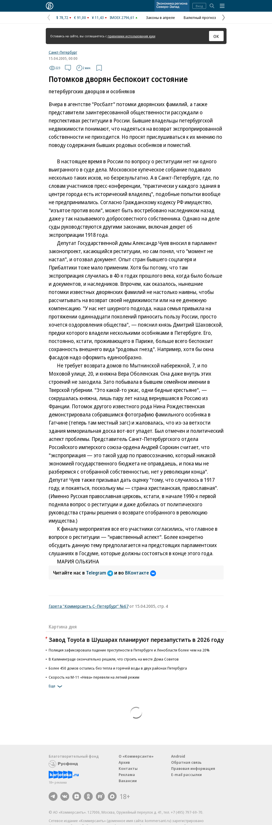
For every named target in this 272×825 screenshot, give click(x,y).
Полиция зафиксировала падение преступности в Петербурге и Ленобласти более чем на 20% (129, 650)
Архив (124, 762)
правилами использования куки (131, 36)
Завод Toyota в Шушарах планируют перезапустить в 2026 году (136, 640)
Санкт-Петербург (63, 52)
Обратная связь (186, 762)
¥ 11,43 (98, 17)
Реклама (127, 774)
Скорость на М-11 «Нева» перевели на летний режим (94, 677)
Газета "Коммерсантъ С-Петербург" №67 (89, 606)
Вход (199, 6)
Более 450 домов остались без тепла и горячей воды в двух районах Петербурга (118, 668)
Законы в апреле (160, 17)
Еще (56, 686)
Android (178, 756)
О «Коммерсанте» (136, 756)
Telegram (100, 573)
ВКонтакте (140, 573)
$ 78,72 (62, 17)
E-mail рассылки (186, 774)
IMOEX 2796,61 (122, 17)
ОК (216, 36)
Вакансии (128, 780)
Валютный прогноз (200, 17)
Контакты (128, 768)
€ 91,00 (80, 17)
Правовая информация (193, 768)
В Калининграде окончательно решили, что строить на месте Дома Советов (114, 659)
